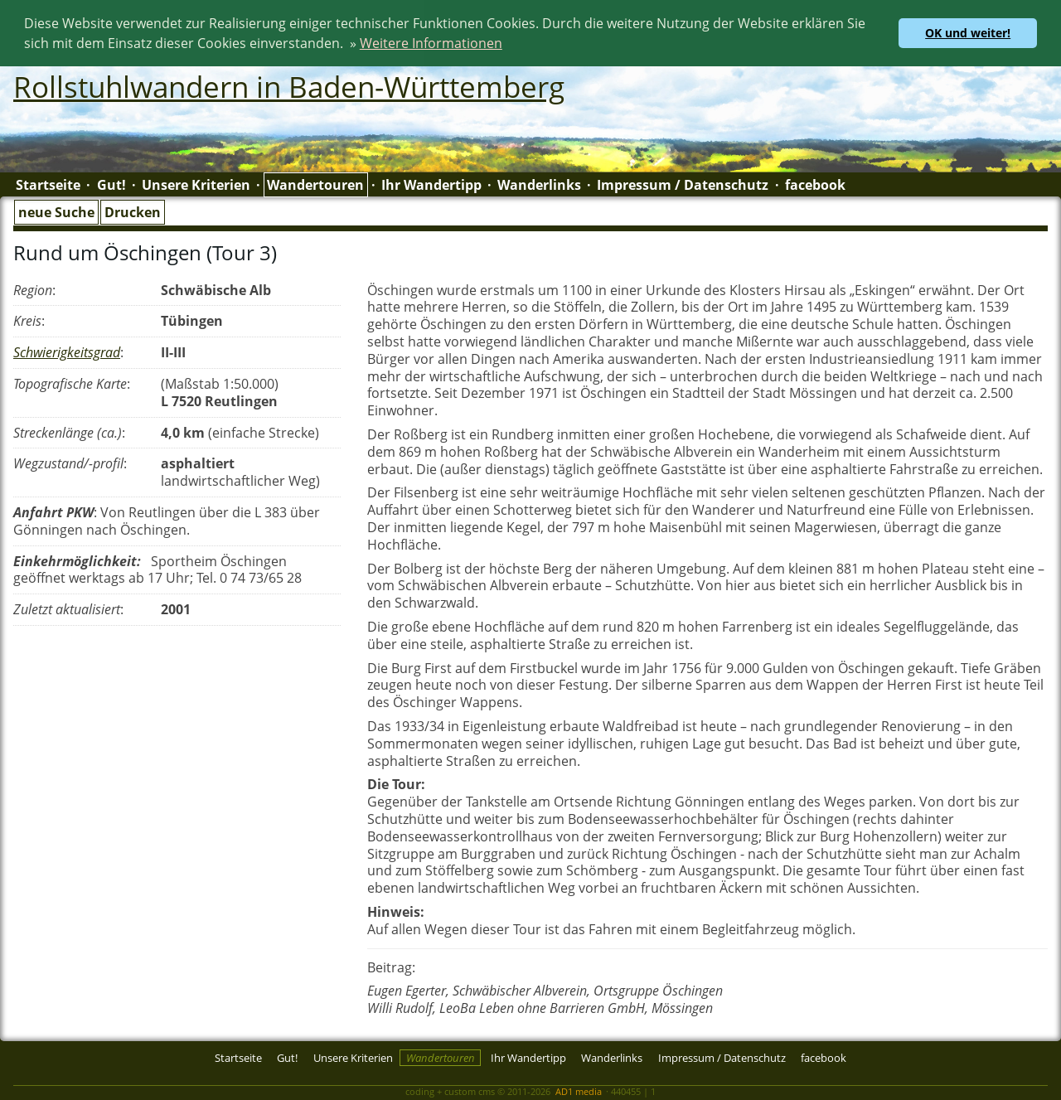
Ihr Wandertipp (431, 184)
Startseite (48, 184)
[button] (508, 45)
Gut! (111, 184)
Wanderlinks (539, 184)
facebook (815, 184)
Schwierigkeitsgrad (66, 351)
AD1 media (578, 1089)
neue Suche (56, 210)
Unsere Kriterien (196, 184)
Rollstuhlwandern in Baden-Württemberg (288, 85)
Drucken (132, 210)
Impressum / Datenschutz (682, 184)
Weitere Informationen (431, 43)
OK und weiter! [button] (967, 33)
